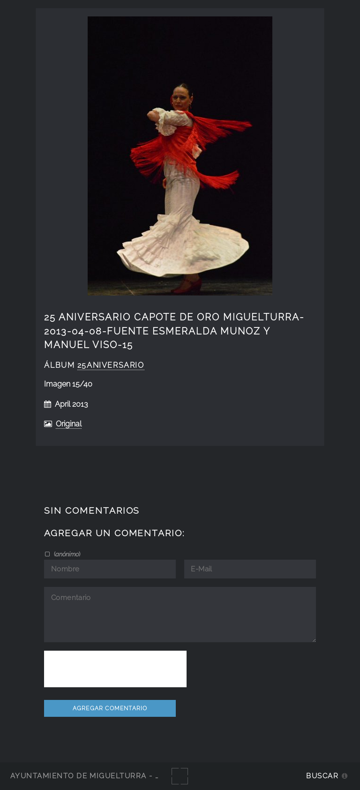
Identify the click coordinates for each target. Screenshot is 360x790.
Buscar (322, 776)
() (66, 554)
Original (69, 423)
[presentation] (115, 669)
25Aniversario (110, 365)
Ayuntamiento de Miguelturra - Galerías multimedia (128, 776)
